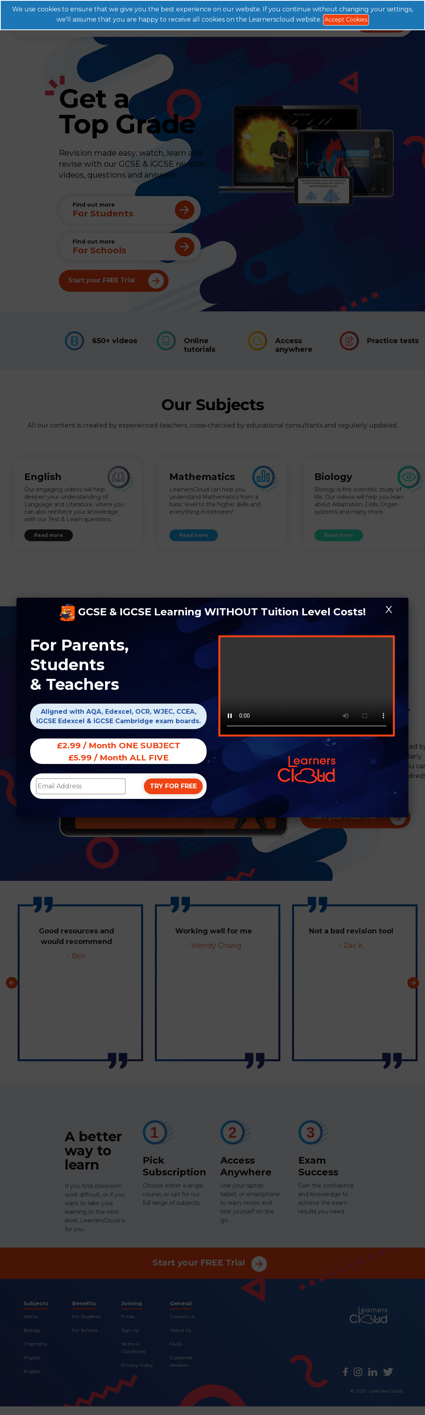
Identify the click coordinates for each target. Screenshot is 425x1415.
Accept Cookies (346, 19)
